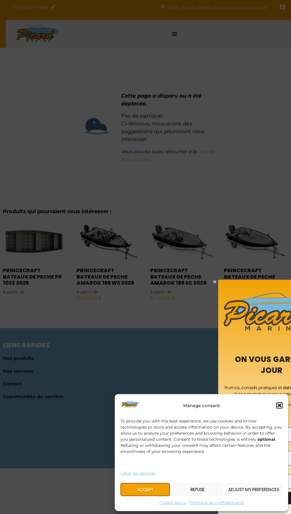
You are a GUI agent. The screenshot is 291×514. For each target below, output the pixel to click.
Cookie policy (172, 502)
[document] (145, 257)
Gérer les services (138, 473)
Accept (145, 489)
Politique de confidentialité (216, 502)
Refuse (197, 489)
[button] (279, 405)
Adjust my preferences (253, 489)
